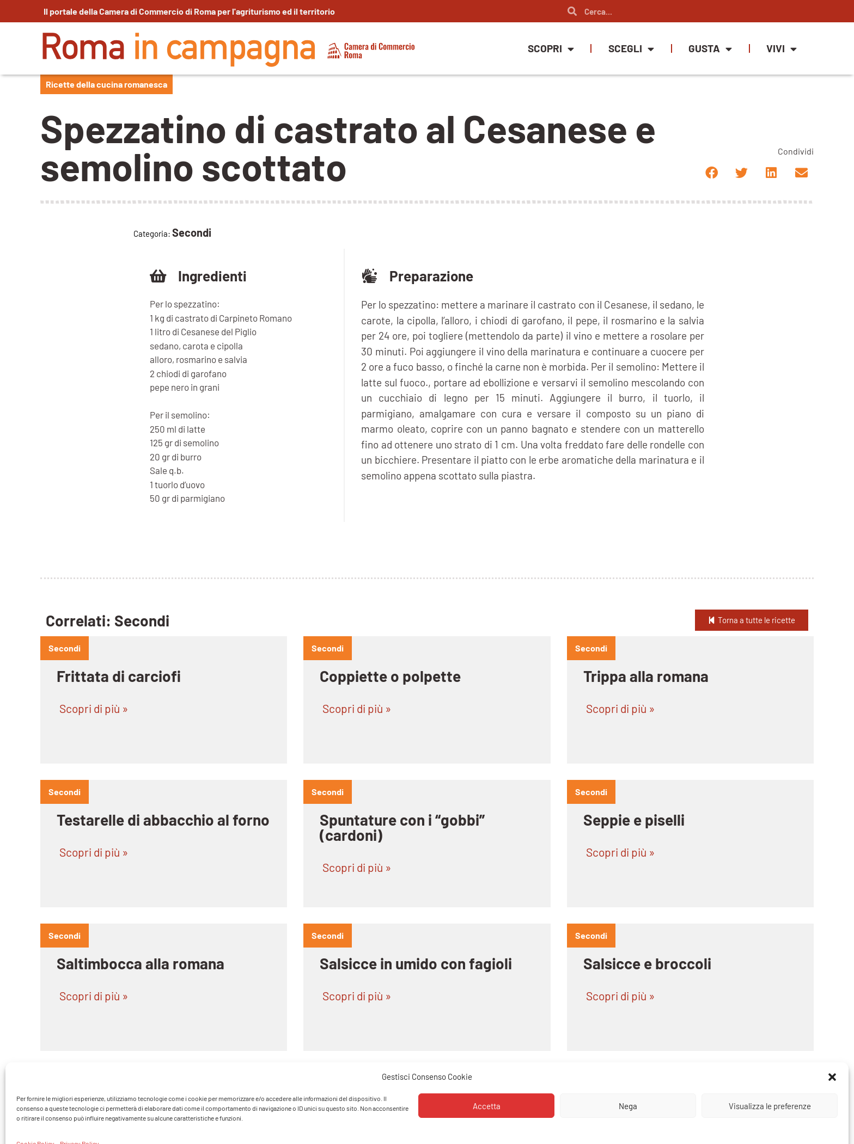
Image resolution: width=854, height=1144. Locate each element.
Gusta (710, 48)
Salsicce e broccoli (647, 963)
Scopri (551, 48)
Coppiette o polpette (390, 676)
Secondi (64, 648)
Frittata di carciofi (119, 676)
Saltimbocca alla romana (140, 963)
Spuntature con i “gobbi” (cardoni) (402, 827)
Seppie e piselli (634, 819)
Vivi (781, 48)
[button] (711, 173)
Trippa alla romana (646, 676)
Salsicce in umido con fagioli (416, 963)
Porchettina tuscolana (658, 1107)
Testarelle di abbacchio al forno (163, 819)
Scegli (631, 48)
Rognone (350, 1107)
